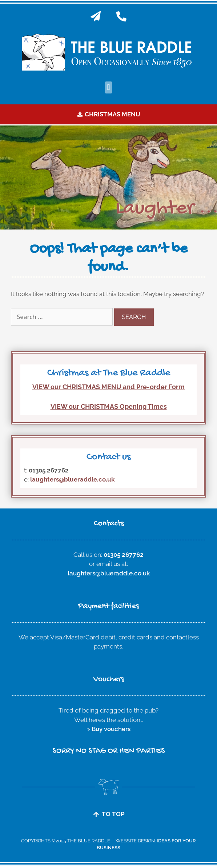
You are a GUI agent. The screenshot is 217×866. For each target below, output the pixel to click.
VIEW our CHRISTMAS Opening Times (109, 406)
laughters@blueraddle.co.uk (72, 479)
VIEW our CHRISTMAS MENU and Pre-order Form (108, 387)
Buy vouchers (111, 729)
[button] (108, 87)
